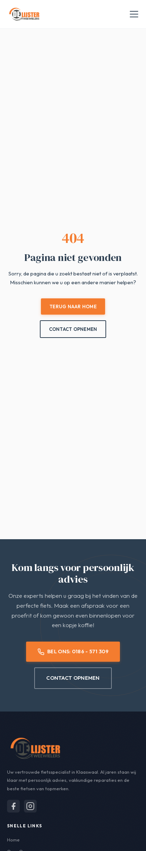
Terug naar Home (73, 306)
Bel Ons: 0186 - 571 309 (73, 651)
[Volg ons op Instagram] (30, 806)
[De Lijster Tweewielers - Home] (24, 14)
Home (13, 840)
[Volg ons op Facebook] (13, 806)
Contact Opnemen (73, 329)
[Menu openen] (134, 14)
